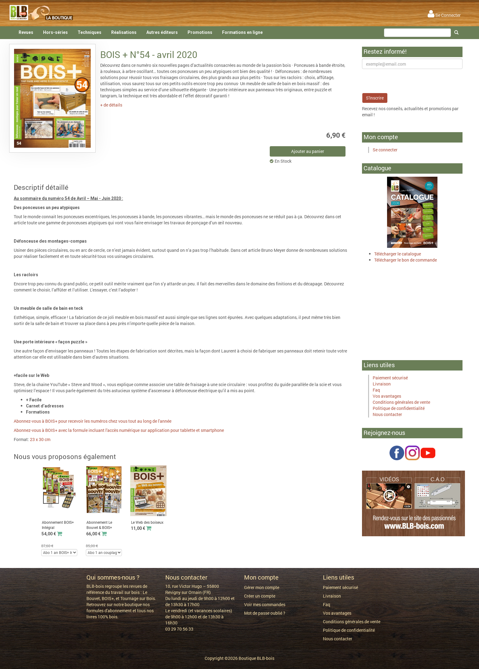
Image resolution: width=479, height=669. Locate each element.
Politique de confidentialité (399, 408)
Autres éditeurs (162, 32)
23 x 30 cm (40, 439)
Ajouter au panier (307, 151)
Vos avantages (387, 396)
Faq (376, 390)
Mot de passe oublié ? (264, 613)
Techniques (89, 32)
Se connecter (385, 150)
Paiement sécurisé (390, 378)
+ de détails (111, 105)
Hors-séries (55, 32)
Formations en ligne (242, 32)
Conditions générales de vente (401, 402)
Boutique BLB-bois (256, 658)
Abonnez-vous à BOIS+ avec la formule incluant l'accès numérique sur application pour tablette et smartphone (119, 430)
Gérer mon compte (261, 587)
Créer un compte (259, 596)
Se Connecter (444, 15)
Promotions (200, 32)
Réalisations (124, 32)
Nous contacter (387, 414)
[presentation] (408, 81)
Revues (26, 32)
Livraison (382, 384)
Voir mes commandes (264, 604)
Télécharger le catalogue (397, 254)
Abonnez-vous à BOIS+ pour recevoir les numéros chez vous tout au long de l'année (92, 421)
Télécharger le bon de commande (405, 260)
